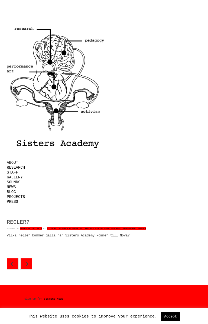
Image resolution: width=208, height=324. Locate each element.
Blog (11, 192)
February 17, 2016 (31, 228)
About (12, 163)
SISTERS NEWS (53, 298)
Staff (12, 172)
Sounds (13, 182)
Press (12, 202)
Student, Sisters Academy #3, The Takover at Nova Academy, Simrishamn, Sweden (96, 228)
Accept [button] (170, 317)
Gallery (15, 177)
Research (16, 167)
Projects (16, 197)
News (11, 187)
